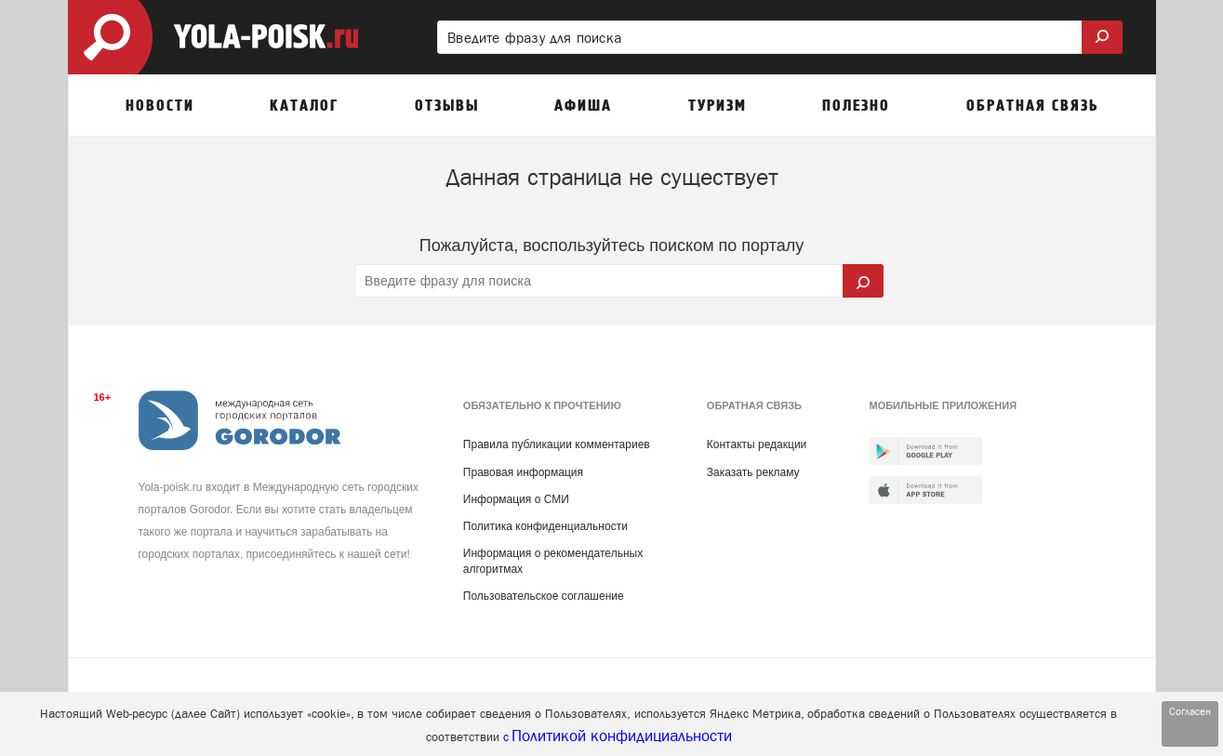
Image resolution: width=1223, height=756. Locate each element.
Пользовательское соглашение (543, 596)
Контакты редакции (756, 444)
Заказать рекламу (753, 472)
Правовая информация (523, 472)
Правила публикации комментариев (556, 444)
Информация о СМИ (516, 499)
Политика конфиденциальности (545, 526)
